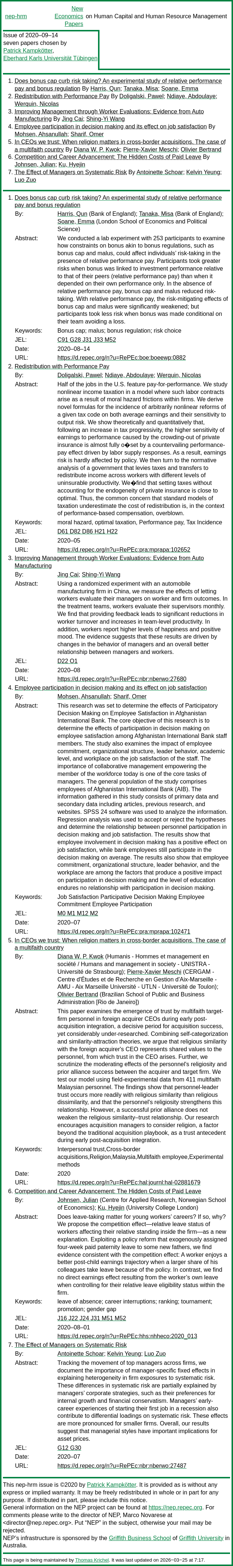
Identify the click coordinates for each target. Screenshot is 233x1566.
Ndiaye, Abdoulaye (191, 96)
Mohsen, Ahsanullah (41, 134)
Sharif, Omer (87, 134)
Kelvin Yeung (203, 172)
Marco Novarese (144, 1515)
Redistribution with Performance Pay (62, 96)
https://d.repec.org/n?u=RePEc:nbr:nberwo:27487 (122, 1466)
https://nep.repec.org (175, 1507)
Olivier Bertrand (201, 149)
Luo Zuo (25, 180)
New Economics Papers (69, 16)
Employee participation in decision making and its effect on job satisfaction (111, 126)
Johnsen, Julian (35, 164)
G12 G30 (69, 1448)
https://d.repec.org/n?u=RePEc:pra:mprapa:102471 (123, 932)
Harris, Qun (105, 88)
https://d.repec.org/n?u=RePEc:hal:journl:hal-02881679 (128, 1182)
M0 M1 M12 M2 (77, 913)
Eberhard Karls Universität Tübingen (50, 58)
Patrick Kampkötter (27, 50)
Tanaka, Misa (141, 88)
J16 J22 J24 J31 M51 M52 (91, 1318)
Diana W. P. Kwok (97, 149)
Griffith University (201, 1538)
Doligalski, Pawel (141, 96)
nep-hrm (16, 16)
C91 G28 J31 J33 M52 (86, 340)
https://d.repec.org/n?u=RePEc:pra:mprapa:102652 (123, 550)
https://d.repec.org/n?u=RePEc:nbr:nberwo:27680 (122, 679)
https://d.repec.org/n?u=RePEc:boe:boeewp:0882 (121, 358)
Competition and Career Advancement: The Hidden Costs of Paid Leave (108, 157)
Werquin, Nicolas (37, 104)
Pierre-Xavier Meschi (150, 149)
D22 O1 (67, 661)
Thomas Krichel (92, 1560)
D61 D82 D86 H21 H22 (87, 531)
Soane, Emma (179, 88)
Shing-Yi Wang (105, 119)
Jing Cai (72, 119)
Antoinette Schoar (159, 172)
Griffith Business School (140, 1538)
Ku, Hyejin (72, 164)
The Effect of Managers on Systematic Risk (71, 172)
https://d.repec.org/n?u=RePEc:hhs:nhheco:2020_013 (127, 1336)
